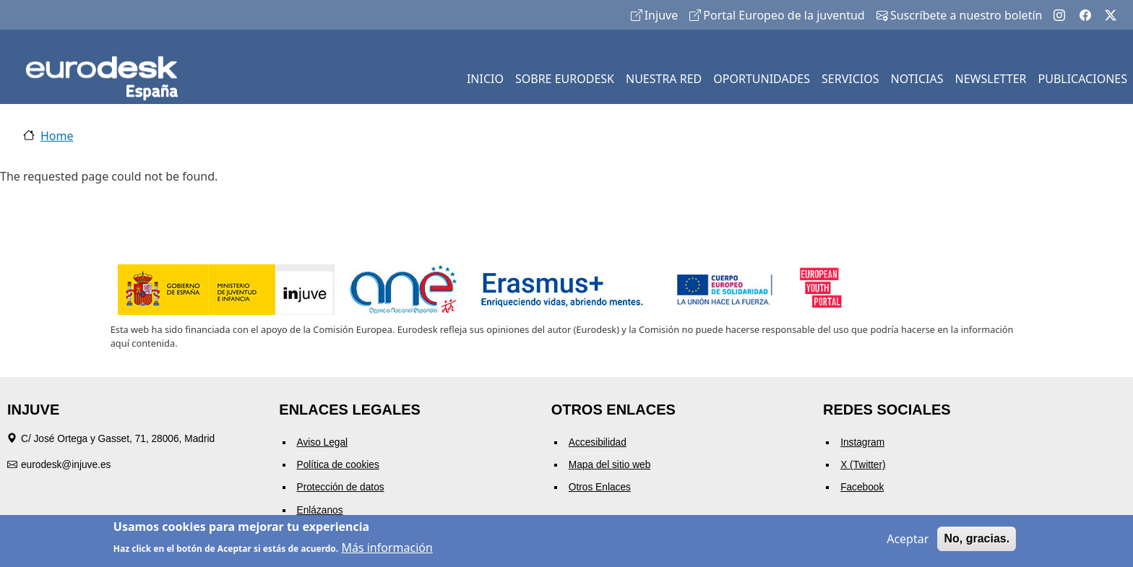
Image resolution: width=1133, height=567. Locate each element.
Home (57, 136)
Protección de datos (340, 487)
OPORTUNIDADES (761, 79)
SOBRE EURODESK (564, 79)
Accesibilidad (597, 442)
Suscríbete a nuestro (959, 15)
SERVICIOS (850, 79)
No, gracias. (976, 540)
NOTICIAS (917, 79)
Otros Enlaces (600, 487)
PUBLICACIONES (1082, 79)
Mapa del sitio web (610, 464)
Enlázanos (320, 510)
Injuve (654, 15)
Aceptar (908, 541)
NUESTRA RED (664, 79)
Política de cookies (338, 464)
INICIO (485, 79)
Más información (386, 549)
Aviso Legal (322, 442)
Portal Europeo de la (777, 15)
